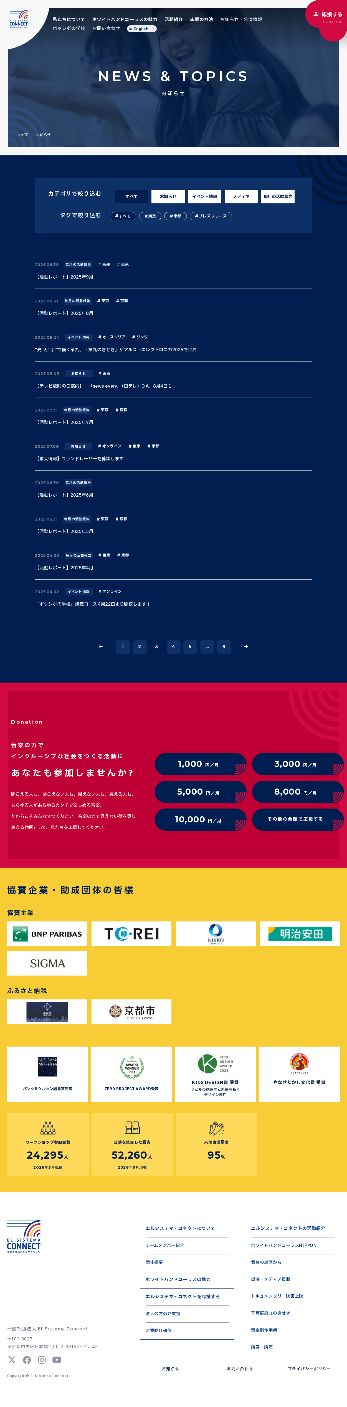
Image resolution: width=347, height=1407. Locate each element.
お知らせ (168, 197)
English (141, 29)
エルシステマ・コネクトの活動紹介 (288, 1228)
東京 (152, 216)
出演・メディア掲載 (270, 1279)
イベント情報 (204, 197)
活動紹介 (173, 19)
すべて (131, 197)
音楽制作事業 (264, 1330)
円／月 (198, 764)
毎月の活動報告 (278, 197)
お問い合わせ (106, 28)
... (207, 646)
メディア (241, 197)
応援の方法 (201, 19)
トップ (22, 135)
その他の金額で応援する (295, 819)
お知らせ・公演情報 (241, 19)
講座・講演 (262, 1347)
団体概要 (154, 1262)
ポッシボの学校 (69, 28)
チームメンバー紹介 (165, 1245)
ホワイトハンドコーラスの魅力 (125, 19)
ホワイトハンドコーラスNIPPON (284, 1245)
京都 (177, 216)
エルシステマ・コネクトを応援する (183, 1297)
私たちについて (69, 19)
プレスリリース (213, 216)
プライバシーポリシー (309, 1369)
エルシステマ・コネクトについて (181, 1228)
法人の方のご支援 (163, 1314)
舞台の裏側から (266, 1262)
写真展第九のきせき (270, 1313)
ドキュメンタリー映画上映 (277, 1296)
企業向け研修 (159, 1331)
